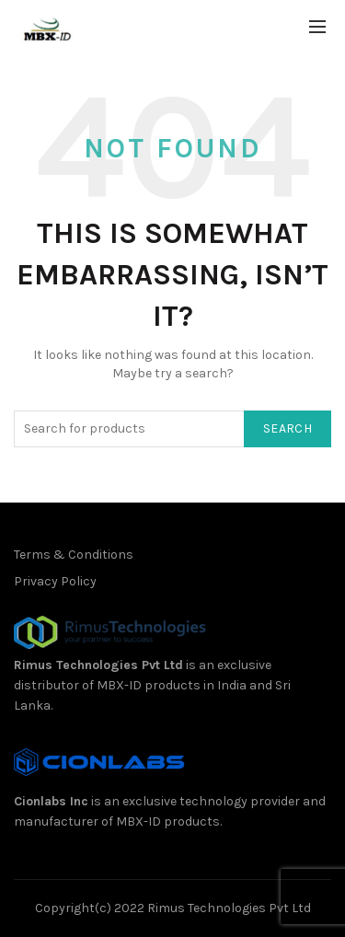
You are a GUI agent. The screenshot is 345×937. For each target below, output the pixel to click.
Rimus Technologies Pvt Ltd (98, 665)
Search (287, 428)
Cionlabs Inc (51, 801)
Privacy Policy (55, 581)
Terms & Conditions (73, 554)
